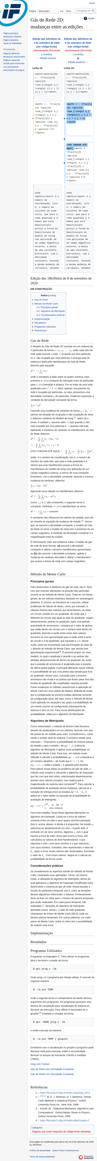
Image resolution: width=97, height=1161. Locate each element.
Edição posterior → (78, 62)
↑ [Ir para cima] (38, 1092)
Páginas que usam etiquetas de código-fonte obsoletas (61, 1131)
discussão (54, 50)
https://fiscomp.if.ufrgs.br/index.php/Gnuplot (63, 1120)
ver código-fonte (46, 46)
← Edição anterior (46, 58)
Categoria (37, 1127)
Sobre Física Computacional (66, 1150)
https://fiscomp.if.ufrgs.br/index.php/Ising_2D (64, 1092)
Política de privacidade (40, 1150)
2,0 (41, 1096)
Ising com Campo (39, 1064)
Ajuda (88, 18)
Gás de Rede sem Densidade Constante (52, 1069)
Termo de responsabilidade (42, 1156)
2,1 (45, 1096)
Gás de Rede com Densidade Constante (52, 1074)
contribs (47, 54)
